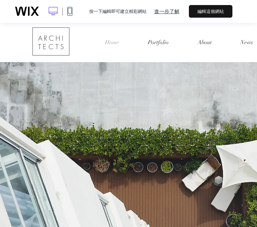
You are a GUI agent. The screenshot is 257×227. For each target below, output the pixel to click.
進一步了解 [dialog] (166, 11)
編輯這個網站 (210, 11)
